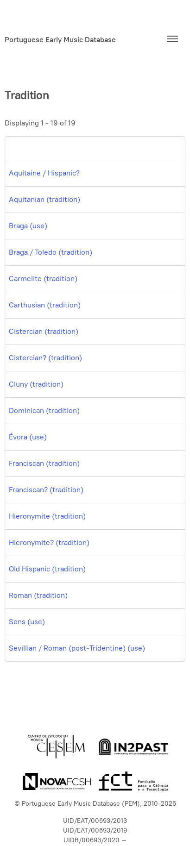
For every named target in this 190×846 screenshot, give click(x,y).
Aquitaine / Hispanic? (44, 173)
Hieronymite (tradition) (47, 516)
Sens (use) (27, 621)
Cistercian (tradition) (43, 331)
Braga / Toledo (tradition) (50, 252)
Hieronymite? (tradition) (49, 542)
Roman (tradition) (38, 595)
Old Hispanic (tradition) (47, 568)
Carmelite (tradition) (43, 278)
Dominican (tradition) (44, 410)
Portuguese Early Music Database (60, 39)
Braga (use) (28, 225)
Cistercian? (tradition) (45, 357)
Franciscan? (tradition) (46, 489)
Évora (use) (28, 436)
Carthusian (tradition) (45, 305)
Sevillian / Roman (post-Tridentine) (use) (77, 648)
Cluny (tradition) (36, 384)
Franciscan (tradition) (44, 463)
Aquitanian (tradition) (44, 199)
